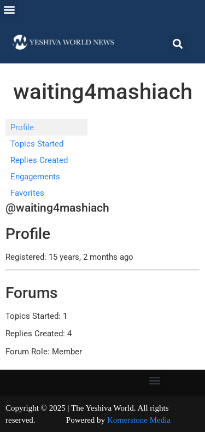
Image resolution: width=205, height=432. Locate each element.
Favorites (27, 193)
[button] (9, 9)
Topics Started (36, 144)
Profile (22, 127)
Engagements (35, 177)
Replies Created (39, 160)
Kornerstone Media (139, 420)
